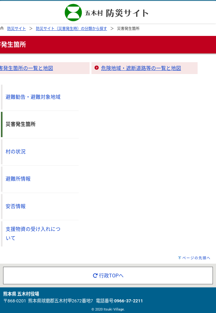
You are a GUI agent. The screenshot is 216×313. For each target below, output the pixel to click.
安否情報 (16, 206)
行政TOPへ (108, 276)
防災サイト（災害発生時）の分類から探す (71, 29)
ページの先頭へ (196, 258)
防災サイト (16, 29)
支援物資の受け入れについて (33, 233)
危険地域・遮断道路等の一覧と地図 (141, 68)
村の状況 (16, 152)
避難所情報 (18, 179)
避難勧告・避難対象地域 (33, 97)
